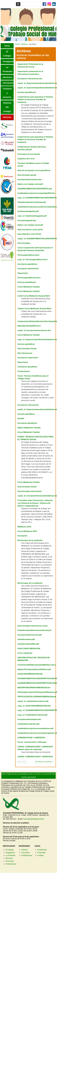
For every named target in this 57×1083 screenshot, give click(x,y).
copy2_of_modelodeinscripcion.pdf (32, 701)
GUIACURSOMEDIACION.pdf (29, 674)
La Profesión (10, 855)
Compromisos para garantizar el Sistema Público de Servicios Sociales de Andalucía (35, 99)
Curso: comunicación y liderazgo (31, 742)
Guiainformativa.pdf (26, 639)
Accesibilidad (22, 774)
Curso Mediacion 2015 (27, 531)
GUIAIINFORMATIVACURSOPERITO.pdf (34, 189)
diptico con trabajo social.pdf (30, 184)
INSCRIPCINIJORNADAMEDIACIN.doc (33, 688)
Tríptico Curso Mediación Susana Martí (34, 309)
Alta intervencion (24, 353)
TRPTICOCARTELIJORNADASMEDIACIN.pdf (36, 697)
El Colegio (10, 850)
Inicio (17, 44)
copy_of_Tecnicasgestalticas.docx (32, 259)
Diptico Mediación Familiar (29, 428)
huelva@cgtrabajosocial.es (33, 819)
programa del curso (26, 159)
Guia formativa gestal (26, 175)
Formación (10, 861)
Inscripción (22, 536)
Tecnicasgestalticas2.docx (28, 278)
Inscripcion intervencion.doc (29, 79)
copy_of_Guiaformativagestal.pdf (31, 216)
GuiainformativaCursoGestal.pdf (31, 202)
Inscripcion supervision (27, 358)
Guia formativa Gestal (26, 349)
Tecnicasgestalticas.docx (28, 255)
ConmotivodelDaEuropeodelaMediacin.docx (36, 665)
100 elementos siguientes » (44, 761)
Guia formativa (23, 243)
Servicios (9, 858)
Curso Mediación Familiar (28, 287)
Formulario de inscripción (28, 154)
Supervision (22, 273)
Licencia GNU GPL (48, 774)
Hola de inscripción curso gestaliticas (33, 170)
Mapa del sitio (12, 774)
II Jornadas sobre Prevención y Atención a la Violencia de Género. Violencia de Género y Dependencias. (35, 503)
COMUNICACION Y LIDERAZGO (31, 738)
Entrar (4, 774)
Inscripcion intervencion (28, 269)
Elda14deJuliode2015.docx (29, 326)
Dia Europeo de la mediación (29, 540)
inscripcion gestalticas (27, 264)
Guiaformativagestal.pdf (27, 211)
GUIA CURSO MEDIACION (28, 649)
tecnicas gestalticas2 (26, 92)
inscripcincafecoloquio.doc (29, 719)
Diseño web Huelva (29, 777)
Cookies (40, 855)
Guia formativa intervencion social (32, 626)
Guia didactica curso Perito (29, 234)
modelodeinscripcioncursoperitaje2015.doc (36, 193)
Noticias (24, 44)
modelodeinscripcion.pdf (28, 724)
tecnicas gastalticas (26, 344)
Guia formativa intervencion (29, 491)
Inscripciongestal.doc (26, 220)
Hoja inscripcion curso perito (30, 230)
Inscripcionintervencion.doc (29, 179)
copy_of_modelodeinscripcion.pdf (32, 715)
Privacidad (41, 853)
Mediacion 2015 (24, 527)
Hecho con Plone (35, 774)
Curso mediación (24, 653)
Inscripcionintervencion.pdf (29, 635)
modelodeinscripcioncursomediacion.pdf (35, 728)
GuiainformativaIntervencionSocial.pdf (34, 630)
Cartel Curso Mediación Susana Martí (33, 296)
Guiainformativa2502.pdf (28, 644)
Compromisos (23, 371)
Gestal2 (20, 418)
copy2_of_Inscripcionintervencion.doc (34, 330)
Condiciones (42, 850)
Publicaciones (11, 864)
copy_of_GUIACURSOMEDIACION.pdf (34, 706)
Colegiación (10, 853)
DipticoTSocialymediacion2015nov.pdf (34, 669)
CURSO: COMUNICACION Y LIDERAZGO (35, 757)
